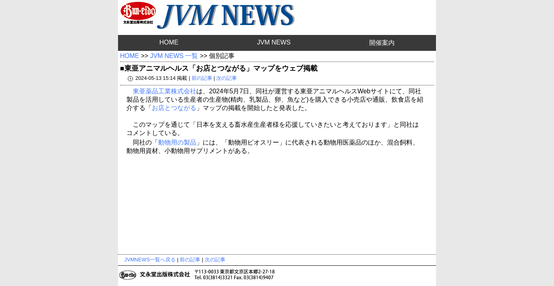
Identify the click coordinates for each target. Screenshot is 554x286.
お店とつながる (174, 107)
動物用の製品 (177, 142)
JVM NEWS (274, 42)
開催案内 (382, 42)
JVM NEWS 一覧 (174, 55)
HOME (168, 42)
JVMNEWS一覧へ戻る (150, 260)
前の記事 (202, 78)
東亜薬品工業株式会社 (164, 91)
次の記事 (226, 78)
